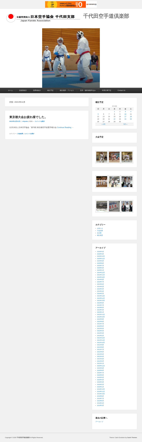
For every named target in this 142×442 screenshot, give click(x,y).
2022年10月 (101, 317)
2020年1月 (100, 387)
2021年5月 (100, 354)
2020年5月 (100, 377)
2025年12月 (101, 256)
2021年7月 (100, 349)
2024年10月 (101, 277)
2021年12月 (101, 338)
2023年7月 (100, 305)
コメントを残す (40, 121)
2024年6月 (100, 284)
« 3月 (103, 124)
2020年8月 (100, 370)
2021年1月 (100, 363)
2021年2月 (100, 361)
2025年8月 (100, 263)
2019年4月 (100, 403)
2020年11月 (101, 366)
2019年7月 (100, 398)
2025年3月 (100, 268)
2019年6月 (100, 401)
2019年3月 (100, 405)
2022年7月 (100, 324)
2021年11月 (101, 340)
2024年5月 (100, 286)
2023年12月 (101, 296)
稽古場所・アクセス (67, 90)
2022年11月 (101, 314)
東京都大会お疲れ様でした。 (28, 117)
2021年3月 (100, 359)
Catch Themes (132, 437)
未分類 (99, 233)
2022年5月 (100, 328)
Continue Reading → (65, 127)
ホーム (10, 90)
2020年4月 (100, 380)
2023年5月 (100, 307)
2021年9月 (100, 345)
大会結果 (20, 133)
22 (114, 119)
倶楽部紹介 (23, 90)
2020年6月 (100, 375)
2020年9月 (100, 368)
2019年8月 (100, 396)
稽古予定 (50, 90)
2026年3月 (100, 254)
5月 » (125, 124)
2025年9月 (100, 261)
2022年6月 (100, 326)
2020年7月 (100, 373)
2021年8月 (100, 347)
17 (125, 116)
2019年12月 (101, 389)
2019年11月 (101, 391)
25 (131, 119)
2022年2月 (100, 335)
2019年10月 (101, 394)
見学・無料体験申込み (88, 90)
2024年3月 (100, 291)
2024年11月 (101, 275)
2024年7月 (100, 282)
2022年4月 (100, 331)
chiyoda (25, 121)
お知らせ (100, 228)
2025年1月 (100, 270)
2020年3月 (100, 382)
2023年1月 (100, 312)
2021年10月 (101, 342)
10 (125, 114)
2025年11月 (101, 258)
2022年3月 (100, 333)
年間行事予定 (106, 90)
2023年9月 (100, 303)
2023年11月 (101, 298)
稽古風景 (100, 235)
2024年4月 (100, 289)
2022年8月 (100, 321)
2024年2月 (100, 293)
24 (125, 119)
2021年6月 (100, 352)
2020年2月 (100, 384)
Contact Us (121, 90)
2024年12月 (101, 272)
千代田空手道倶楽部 (106, 16)
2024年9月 (100, 279)
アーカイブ (99, 422)
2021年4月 (100, 356)
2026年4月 (100, 251)
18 (131, 116)
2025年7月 (100, 265)
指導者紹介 (37, 90)
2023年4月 (100, 310)
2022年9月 (100, 319)
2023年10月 (101, 300)
